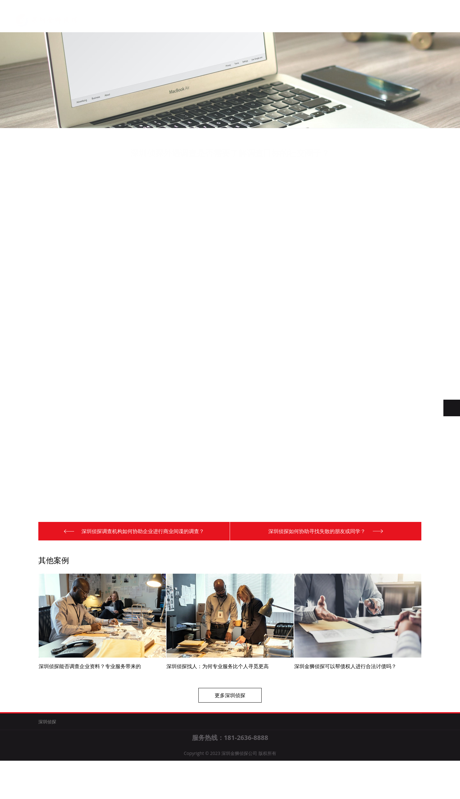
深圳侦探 (189, 20)
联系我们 (252, 22)
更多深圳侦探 (230, 714)
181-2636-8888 (246, 776)
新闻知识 (221, 21)
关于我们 (158, 20)
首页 (126, 19)
